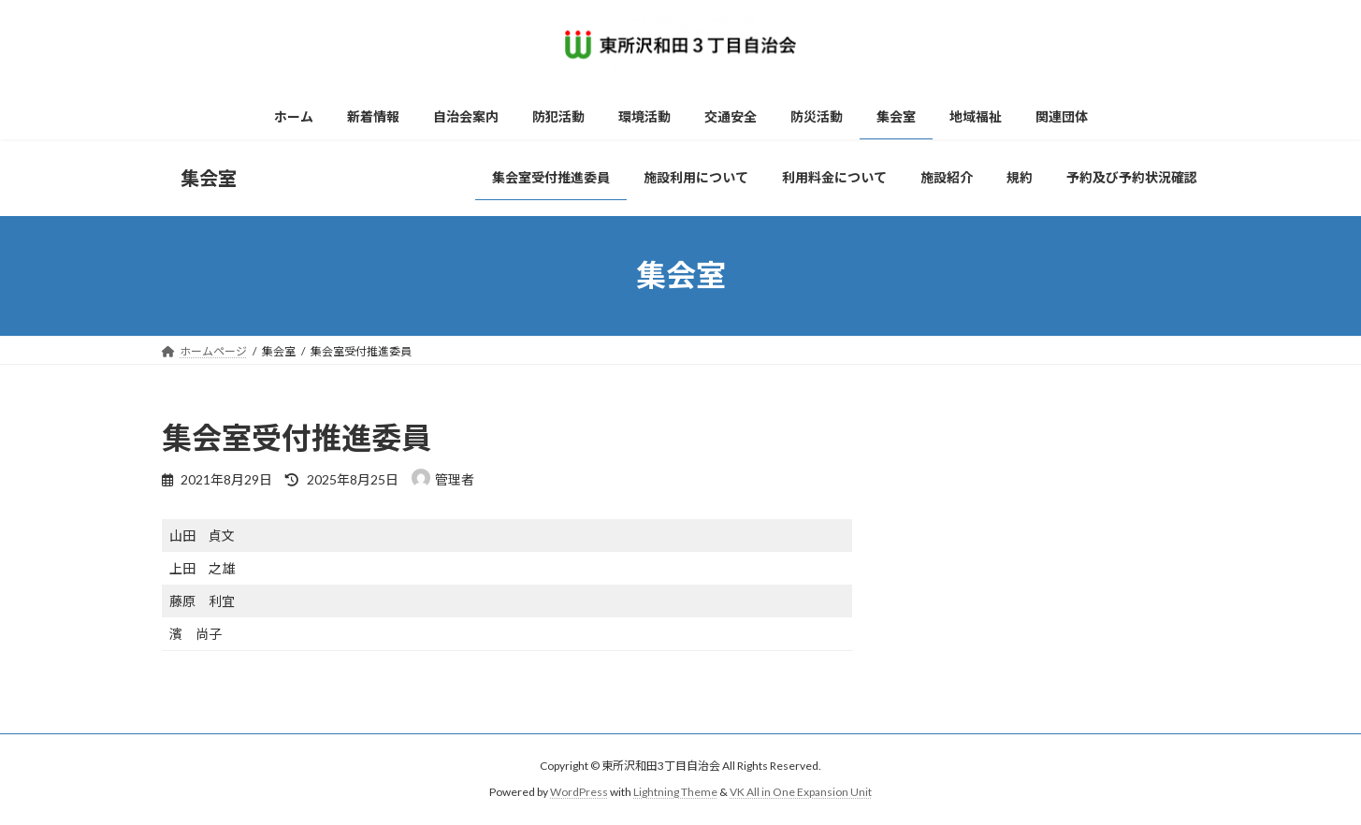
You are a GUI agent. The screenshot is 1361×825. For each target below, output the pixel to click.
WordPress (579, 793)
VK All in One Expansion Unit (801, 793)
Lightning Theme (675, 793)
